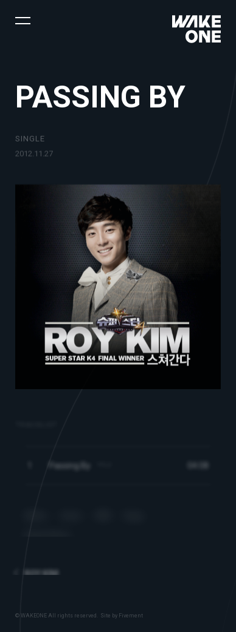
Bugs (134, 521)
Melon (36, 521)
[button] (22, 19)
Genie (71, 521)
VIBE (103, 521)
